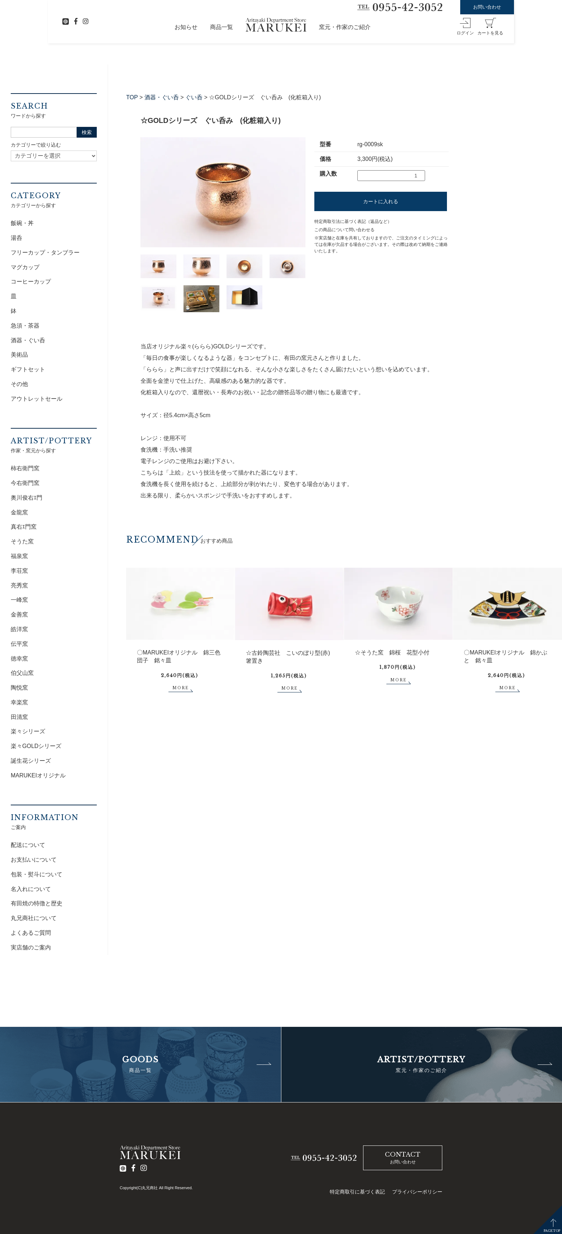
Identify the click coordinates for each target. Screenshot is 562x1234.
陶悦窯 (19, 688)
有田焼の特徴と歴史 (36, 903)
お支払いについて (34, 860)
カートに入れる (380, 201)
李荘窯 (19, 571)
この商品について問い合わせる (344, 229)
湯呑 (16, 238)
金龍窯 (19, 512)
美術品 (19, 355)
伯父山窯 (22, 673)
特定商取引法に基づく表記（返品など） (353, 221)
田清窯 (19, 717)
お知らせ (186, 27)
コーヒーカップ (31, 281)
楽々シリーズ (28, 731)
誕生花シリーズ (31, 761)
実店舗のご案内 (31, 947)
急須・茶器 (25, 326)
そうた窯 (22, 541)
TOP (132, 97)
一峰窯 (19, 600)
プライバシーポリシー (417, 1192)
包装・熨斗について (36, 874)
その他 (19, 384)
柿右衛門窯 (25, 468)
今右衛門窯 (25, 483)
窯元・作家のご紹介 (345, 27)
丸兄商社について (34, 918)
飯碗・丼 (22, 223)
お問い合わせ (487, 7)
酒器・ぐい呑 (161, 97)
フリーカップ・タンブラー (45, 252)
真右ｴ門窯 (24, 527)
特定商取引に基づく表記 (357, 1192)
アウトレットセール (36, 399)
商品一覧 (221, 27)
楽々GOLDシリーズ (36, 746)
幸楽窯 (19, 702)
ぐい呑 (194, 97)
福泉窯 (19, 556)
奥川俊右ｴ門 (26, 498)
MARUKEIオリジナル (38, 775)
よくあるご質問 (31, 933)
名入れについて (31, 889)
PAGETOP (552, 1231)
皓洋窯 (19, 629)
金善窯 (19, 614)
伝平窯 (19, 644)
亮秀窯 (19, 585)
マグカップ (25, 267)
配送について (28, 845)
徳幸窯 (19, 659)
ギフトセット (28, 369)
